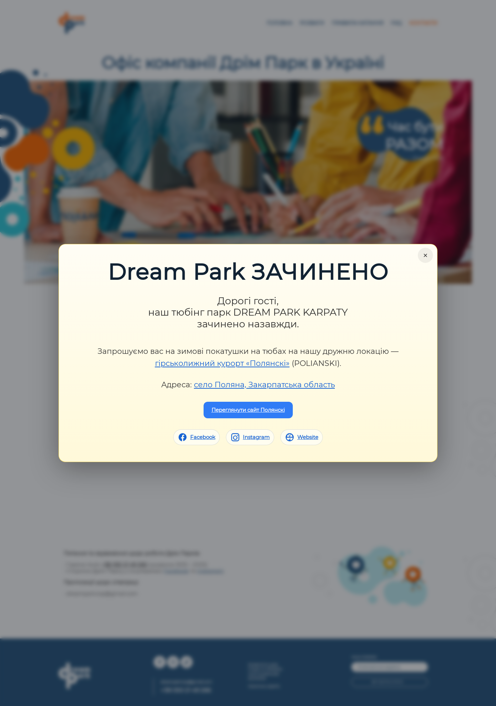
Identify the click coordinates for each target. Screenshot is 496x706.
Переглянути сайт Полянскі (248, 410)
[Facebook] (196, 437)
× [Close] (425, 255)
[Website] (301, 437)
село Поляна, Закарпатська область (264, 384)
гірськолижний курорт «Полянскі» (222, 363)
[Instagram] (250, 437)
